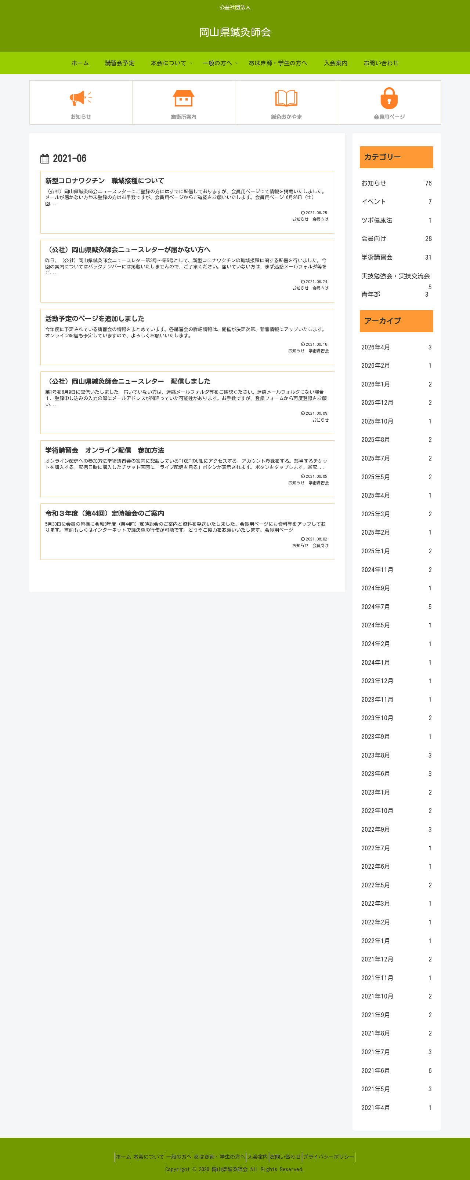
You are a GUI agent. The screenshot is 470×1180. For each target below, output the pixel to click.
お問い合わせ (296, 1156)
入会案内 (263, 1156)
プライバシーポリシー (345, 1156)
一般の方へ (173, 1156)
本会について (137, 1156)
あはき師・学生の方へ (219, 1156)
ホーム (106, 1156)
